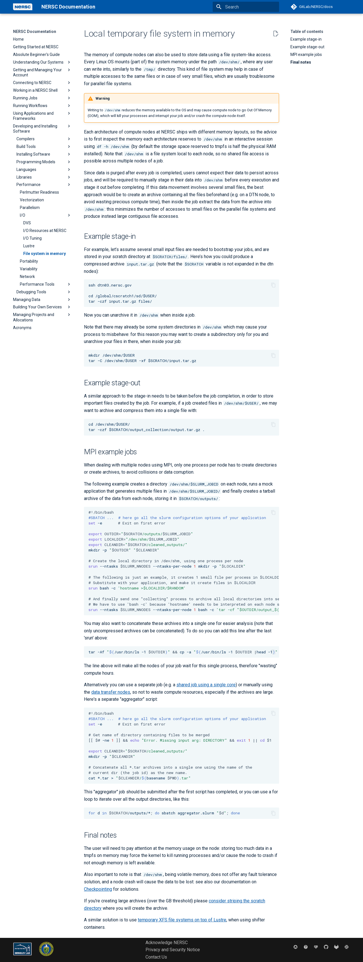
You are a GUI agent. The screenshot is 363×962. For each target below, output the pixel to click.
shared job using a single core (206, 684)
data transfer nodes (110, 692)
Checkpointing (98, 889)
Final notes (300, 62)
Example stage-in (306, 39)
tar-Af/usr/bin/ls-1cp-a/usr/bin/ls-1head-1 (183, 651)
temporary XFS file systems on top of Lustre (182, 920)
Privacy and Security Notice (172, 949)
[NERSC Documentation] (23, 6)
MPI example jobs (306, 54)
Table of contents (306, 31)
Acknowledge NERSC (166, 942)
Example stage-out (307, 47)
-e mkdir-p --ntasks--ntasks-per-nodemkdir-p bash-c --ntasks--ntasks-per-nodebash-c (183, 561)
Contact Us (156, 957)
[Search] (246, 7)
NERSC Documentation (34, 31)
